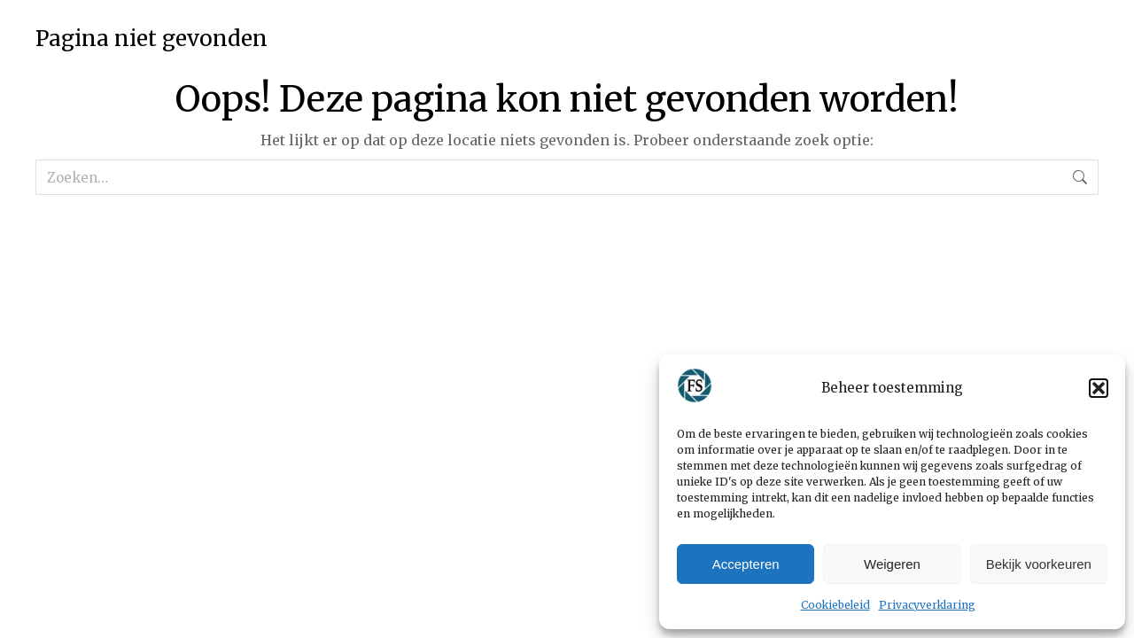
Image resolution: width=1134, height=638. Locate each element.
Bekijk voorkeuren (1038, 564)
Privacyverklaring (927, 604)
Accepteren (746, 564)
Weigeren (892, 564)
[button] (1098, 388)
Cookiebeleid (835, 604)
